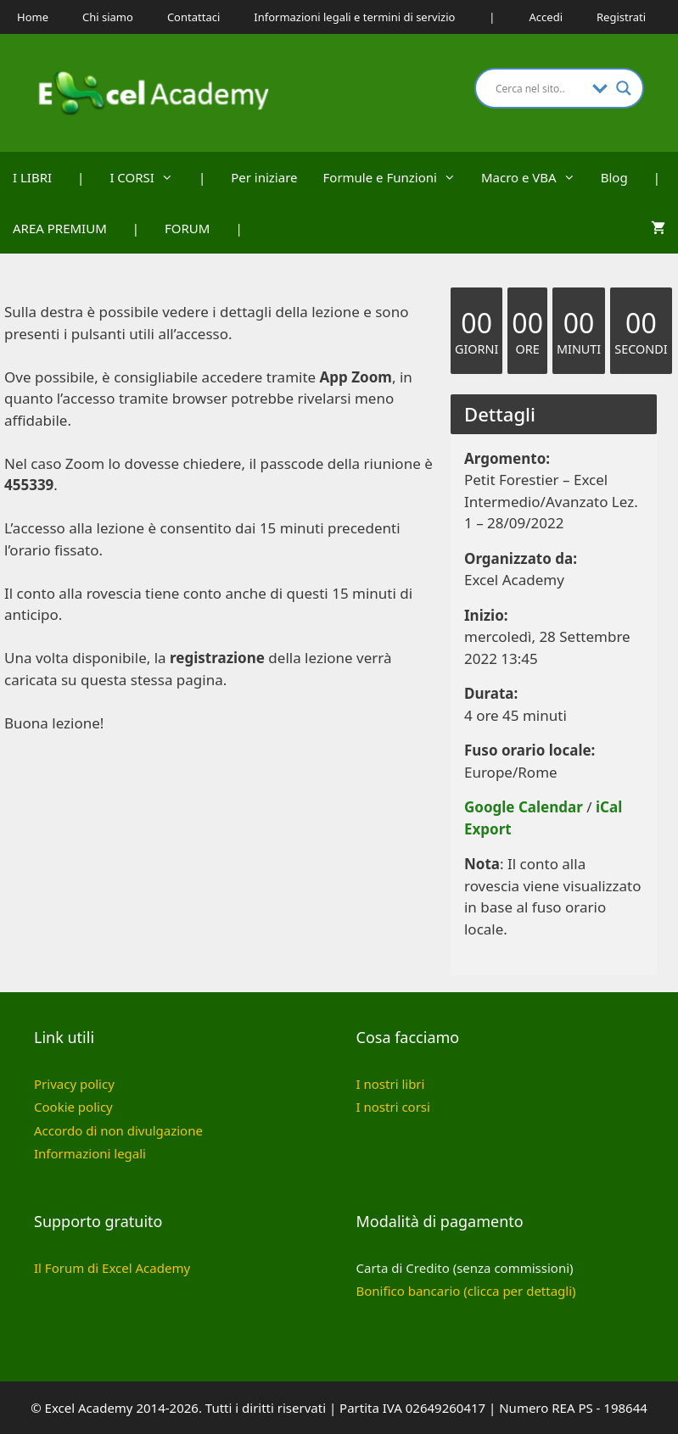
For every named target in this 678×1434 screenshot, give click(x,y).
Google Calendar (523, 807)
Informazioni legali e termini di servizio (354, 17)
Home (32, 17)
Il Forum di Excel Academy (112, 1267)
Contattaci (193, 17)
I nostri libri (390, 1083)
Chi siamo (107, 17)
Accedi (546, 17)
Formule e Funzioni (395, 177)
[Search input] (540, 88)
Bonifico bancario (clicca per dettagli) (466, 1290)
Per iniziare (264, 177)
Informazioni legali (90, 1153)
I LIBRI (32, 177)
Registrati (621, 17)
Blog (614, 177)
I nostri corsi (393, 1106)
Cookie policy (73, 1106)
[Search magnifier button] (624, 88)
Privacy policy (74, 1083)
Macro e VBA (534, 177)
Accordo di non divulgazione (118, 1130)
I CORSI (147, 177)
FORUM (187, 228)
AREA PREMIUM (60, 228)
